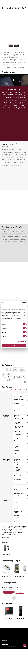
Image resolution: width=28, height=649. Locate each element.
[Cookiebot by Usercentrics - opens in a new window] (21, 302)
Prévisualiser (8, 592)
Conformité (3, 637)
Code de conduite (4, 640)
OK (14, 345)
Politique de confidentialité (6, 630)
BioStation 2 (9, 618)
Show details (21, 341)
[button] (10, 46)
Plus (14, 598)
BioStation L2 (20, 618)
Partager (20, 592)
